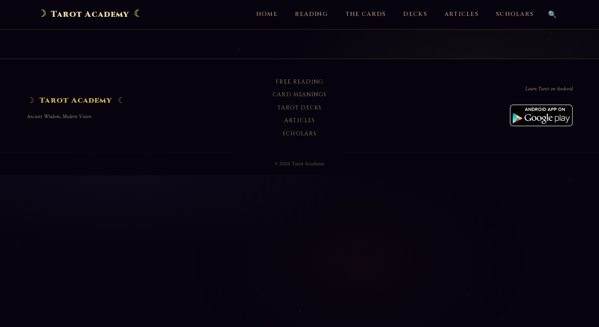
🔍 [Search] (552, 14)
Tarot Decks (299, 107)
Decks (415, 14)
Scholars (515, 14)
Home (266, 14)
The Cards (365, 14)
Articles (461, 14)
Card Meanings (299, 94)
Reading (311, 14)
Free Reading (299, 81)
